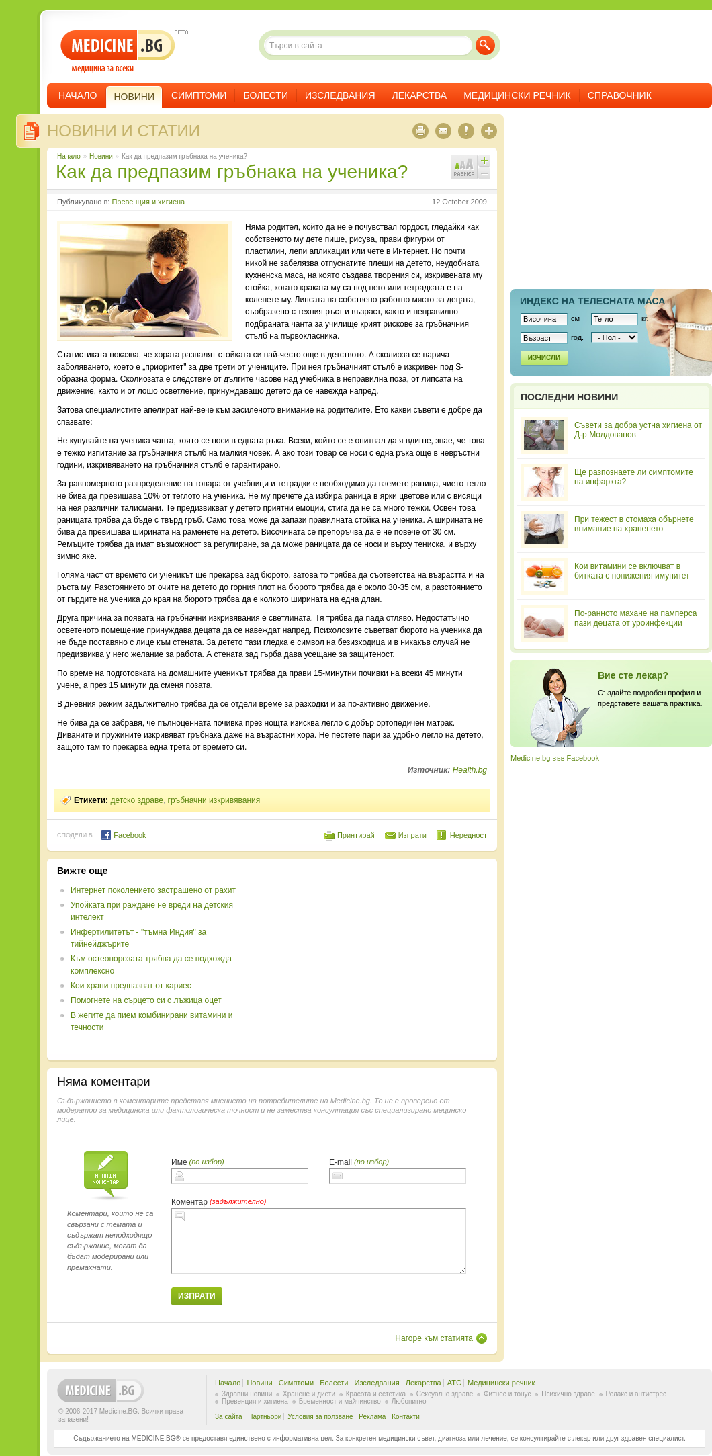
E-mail (340, 1162)
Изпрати (412, 835)
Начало (77, 95)
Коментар (189, 1202)
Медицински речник (517, 95)
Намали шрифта (484, 173)
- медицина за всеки (117, 51)
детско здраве (136, 800)
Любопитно (409, 1401)
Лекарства (419, 95)
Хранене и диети (309, 1394)
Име (179, 1162)
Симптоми (198, 95)
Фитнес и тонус (507, 1394)
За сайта (228, 1416)
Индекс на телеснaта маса (592, 301)
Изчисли (544, 357)
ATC (454, 1383)
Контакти (406, 1416)
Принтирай (356, 835)
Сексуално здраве (445, 1394)
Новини (101, 156)
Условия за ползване (320, 1416)
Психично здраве (568, 1394)
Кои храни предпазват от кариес (131, 985)
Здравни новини (247, 1394)
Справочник (620, 95)
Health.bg (470, 770)
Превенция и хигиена (148, 202)
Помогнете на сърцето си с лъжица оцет (146, 1000)
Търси (485, 45)
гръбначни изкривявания (214, 800)
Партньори (264, 1416)
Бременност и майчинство (340, 1401)
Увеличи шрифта (484, 161)
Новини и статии (123, 131)
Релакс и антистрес (636, 1394)
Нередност (468, 835)
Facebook (123, 835)
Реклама (372, 1416)
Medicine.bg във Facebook (554, 758)
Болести (265, 95)
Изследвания (340, 95)
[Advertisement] (377, 959)
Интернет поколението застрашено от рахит (153, 890)
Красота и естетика (376, 1394)
